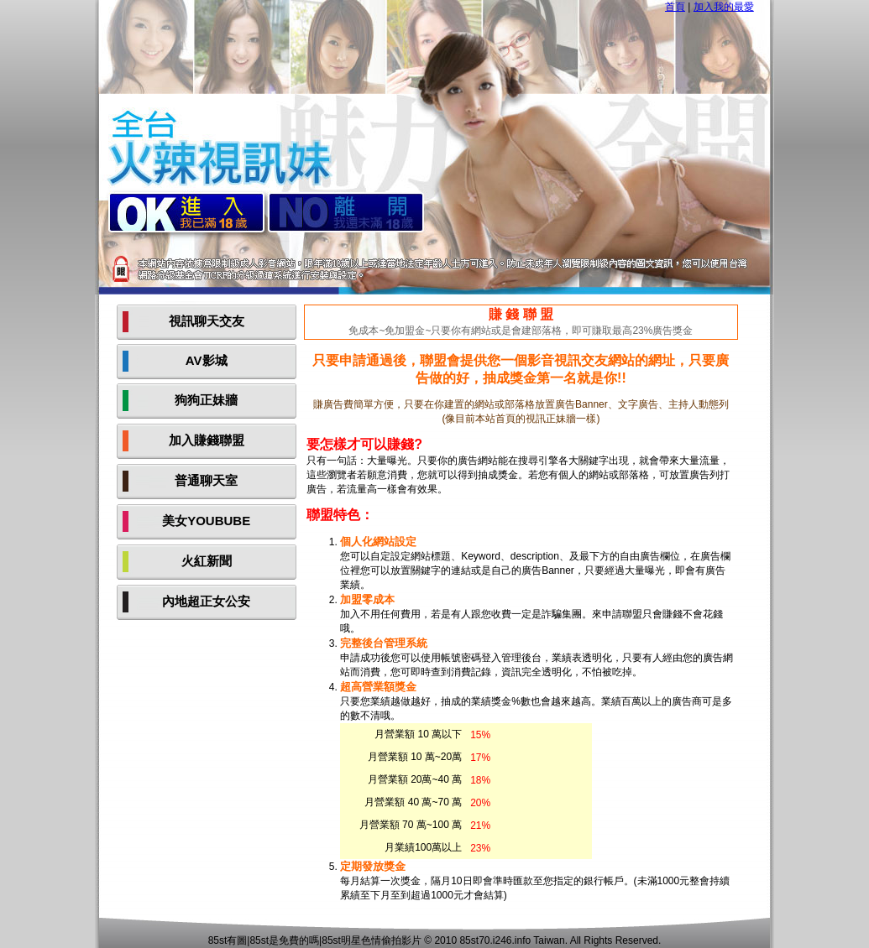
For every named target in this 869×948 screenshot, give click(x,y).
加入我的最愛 (724, 7)
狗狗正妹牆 (206, 400)
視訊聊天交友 (206, 321)
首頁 (675, 7)
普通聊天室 (206, 480)
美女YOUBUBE (206, 520)
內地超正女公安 (206, 601)
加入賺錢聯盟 (206, 440)
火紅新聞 (206, 561)
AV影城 (207, 360)
